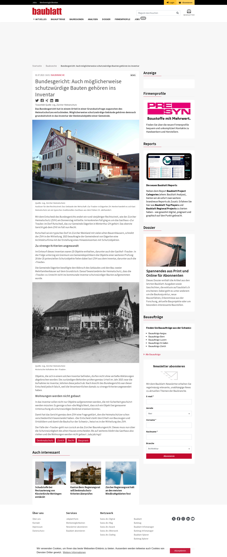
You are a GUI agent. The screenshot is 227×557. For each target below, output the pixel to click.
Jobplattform (72, 519)
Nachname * (152, 431)
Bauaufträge (58, 19)
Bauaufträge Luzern (157, 339)
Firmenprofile (122, 19)
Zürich (60, 440)
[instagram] (183, 519)
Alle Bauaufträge (152, 354)
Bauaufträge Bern (156, 336)
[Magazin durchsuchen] (158, 13)
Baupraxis (83, 440)
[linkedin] (188, 519)
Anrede (149, 408)
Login (170, 2)
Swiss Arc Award (107, 526)
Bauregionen (77, 19)
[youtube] (193, 519)
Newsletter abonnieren (76, 526)
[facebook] (178, 519)
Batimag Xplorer (141, 538)
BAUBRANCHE (58, 75)
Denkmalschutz (45, 440)
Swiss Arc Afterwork (109, 530)
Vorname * (151, 420)
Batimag (137, 522)
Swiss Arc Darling (108, 534)
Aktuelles (40, 19)
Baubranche (51, 65)
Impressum (37, 526)
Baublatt (138, 519)
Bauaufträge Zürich (157, 346)
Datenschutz (38, 530)
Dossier (106, 19)
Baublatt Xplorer (141, 534)
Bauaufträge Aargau (157, 333)
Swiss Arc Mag (106, 522)
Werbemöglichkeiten (49, 2)
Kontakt (36, 522)
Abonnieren (185, 2)
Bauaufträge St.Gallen (158, 343)
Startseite (37, 65)
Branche (150, 443)
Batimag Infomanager (144, 530)
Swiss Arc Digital (107, 519)
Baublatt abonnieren (75, 530)
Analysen (93, 19)
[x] (174, 519)
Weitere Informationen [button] (74, 552)
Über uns (36, 519)
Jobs (34, 2)
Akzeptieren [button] (180, 550)
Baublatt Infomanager (144, 526)
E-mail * (150, 396)
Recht (71, 440)
